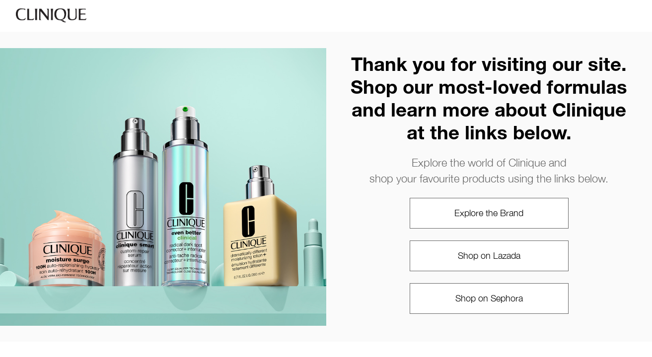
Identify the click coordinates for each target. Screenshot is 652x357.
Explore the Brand (488, 213)
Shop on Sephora (489, 298)
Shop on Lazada (489, 255)
